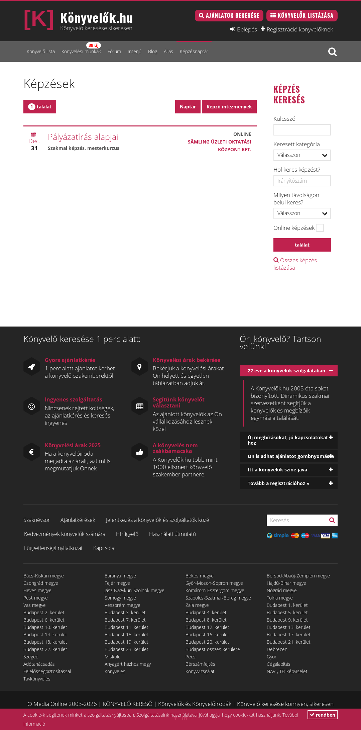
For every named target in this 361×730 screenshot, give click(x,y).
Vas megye (34, 605)
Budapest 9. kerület (287, 620)
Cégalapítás (278, 664)
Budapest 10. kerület (45, 627)
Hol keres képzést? (296, 169)
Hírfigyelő (127, 534)
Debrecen (277, 649)
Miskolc (112, 656)
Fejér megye (117, 583)
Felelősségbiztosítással (47, 671)
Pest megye (35, 598)
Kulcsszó (284, 118)
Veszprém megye (122, 605)
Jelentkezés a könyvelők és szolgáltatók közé (157, 520)
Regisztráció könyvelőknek (300, 29)
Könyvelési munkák (81, 48)
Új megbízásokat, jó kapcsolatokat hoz (288, 440)
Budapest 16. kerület (207, 634)
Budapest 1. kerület (287, 605)
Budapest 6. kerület (44, 620)
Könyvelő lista (41, 51)
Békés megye (200, 575)
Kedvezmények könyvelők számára (64, 534)
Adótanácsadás (39, 664)
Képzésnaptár (194, 51)
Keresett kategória (296, 144)
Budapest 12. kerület (207, 627)
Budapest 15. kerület (126, 634)
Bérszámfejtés (200, 664)
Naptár (188, 106)
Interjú (134, 51)
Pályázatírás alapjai (83, 136)
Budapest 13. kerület (289, 627)
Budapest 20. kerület (207, 642)
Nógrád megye (282, 590)
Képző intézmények (229, 106)
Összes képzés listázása (295, 263)
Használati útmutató (172, 534)
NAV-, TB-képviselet (287, 671)
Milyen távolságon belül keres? (296, 198)
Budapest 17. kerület (289, 634)
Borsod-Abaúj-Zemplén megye (298, 575)
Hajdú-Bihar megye (286, 583)
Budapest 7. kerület (125, 620)
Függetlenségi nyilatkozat (53, 548)
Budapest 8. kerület (206, 620)
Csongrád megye (40, 583)
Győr (271, 656)
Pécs (191, 656)
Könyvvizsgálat (200, 671)
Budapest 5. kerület (287, 612)
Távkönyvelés (36, 678)
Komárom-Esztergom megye (215, 590)
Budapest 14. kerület (45, 634)
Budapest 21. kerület (289, 642)
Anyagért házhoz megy (128, 664)
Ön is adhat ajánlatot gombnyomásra (291, 456)
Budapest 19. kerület (126, 642)
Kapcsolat (104, 548)
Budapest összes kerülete (213, 649)
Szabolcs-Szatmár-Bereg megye (218, 598)
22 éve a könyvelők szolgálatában (286, 370)
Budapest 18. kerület (45, 642)
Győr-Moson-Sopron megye (214, 583)
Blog (152, 51)
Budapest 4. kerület (206, 612)
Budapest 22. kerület (45, 649)
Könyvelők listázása (306, 15)
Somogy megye (120, 598)
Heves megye (37, 590)
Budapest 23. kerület (126, 649)
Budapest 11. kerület (126, 627)
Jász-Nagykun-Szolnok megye (134, 590)
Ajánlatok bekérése (232, 15)
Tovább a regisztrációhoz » (279, 483)
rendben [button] (322, 715)
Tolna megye (280, 598)
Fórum (114, 51)
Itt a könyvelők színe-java (277, 469)
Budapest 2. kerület (44, 612)
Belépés (247, 29)
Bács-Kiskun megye (43, 575)
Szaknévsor (36, 520)
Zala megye (197, 605)
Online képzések (294, 228)
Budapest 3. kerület (125, 612)
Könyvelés (115, 671)
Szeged (30, 656)
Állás (168, 51)
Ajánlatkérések (78, 520)
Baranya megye (120, 575)
